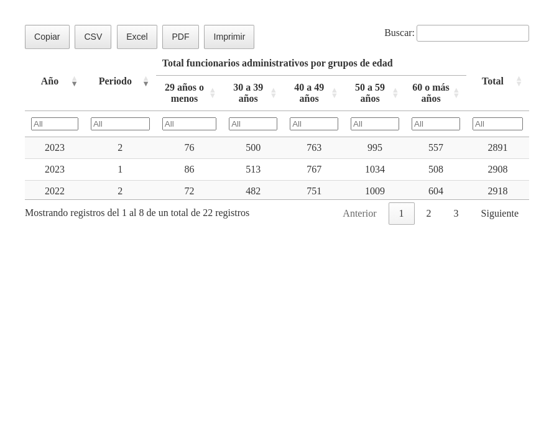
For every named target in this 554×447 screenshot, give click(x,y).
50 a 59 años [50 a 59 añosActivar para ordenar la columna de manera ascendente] (370, 93)
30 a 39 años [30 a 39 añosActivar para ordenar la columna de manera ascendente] (248, 93)
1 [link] (401, 213)
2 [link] (429, 213)
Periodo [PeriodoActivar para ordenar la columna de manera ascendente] (115, 81)
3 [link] (456, 213)
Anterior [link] (359, 213)
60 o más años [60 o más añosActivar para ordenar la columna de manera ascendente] (431, 93)
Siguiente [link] (500, 213)
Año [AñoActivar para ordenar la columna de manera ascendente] (49, 81)
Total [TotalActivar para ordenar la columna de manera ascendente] (493, 81)
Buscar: (456, 32)
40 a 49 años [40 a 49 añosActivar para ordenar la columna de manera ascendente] (309, 93)
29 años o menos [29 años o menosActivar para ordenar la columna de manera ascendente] (184, 93)
